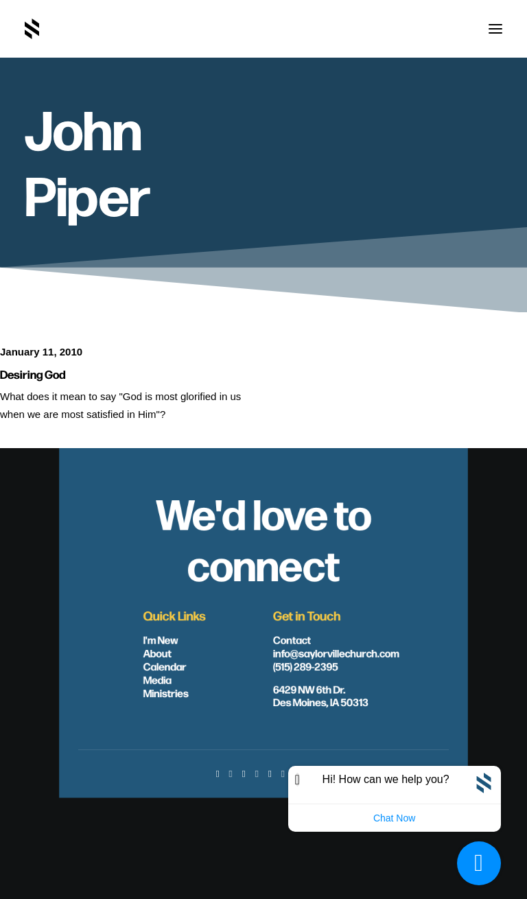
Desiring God (33, 374)
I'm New (160, 639)
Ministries (166, 693)
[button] (495, 29)
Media (157, 679)
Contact (292, 639)
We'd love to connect (263, 537)
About (157, 653)
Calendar (165, 666)
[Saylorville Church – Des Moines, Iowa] (32, 29)
